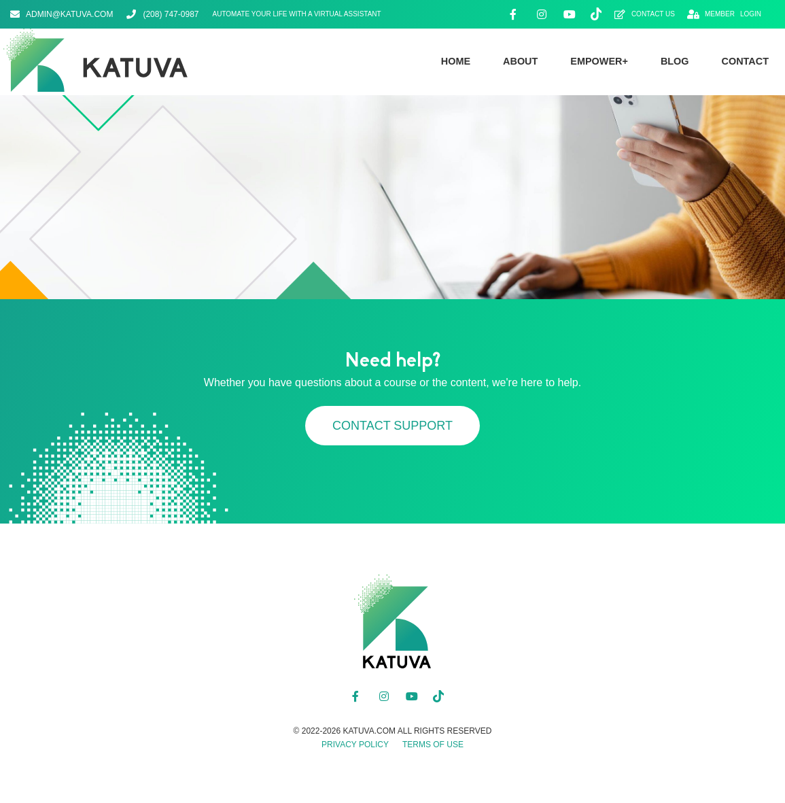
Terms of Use (433, 744)
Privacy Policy (355, 744)
